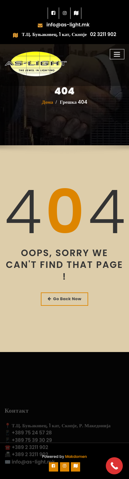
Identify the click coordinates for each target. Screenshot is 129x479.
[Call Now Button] (114, 465)
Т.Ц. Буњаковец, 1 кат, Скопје (54, 34)
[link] (53, 13)
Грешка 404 (73, 105)
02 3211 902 (103, 34)
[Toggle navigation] (117, 54)
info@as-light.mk (68, 24)
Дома (47, 105)
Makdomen (75, 456)
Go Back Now (64, 299)
